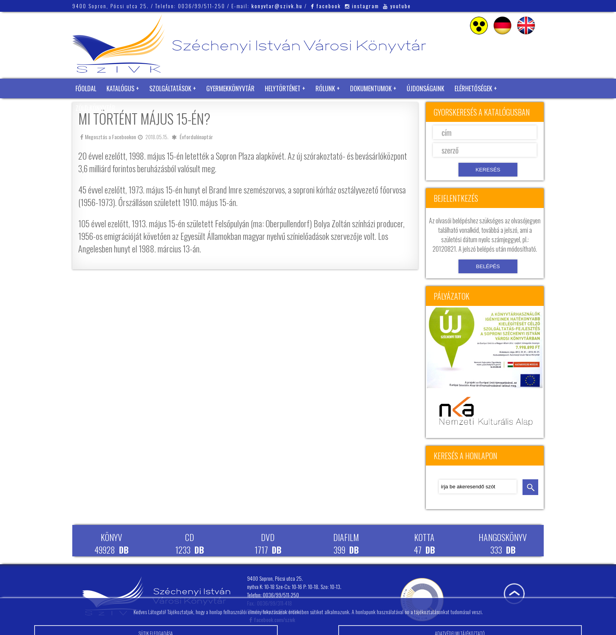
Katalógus (120, 88)
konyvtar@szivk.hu (276, 6)
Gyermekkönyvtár (230, 88)
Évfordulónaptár (196, 137)
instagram (362, 6)
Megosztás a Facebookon (108, 137)
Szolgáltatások (170, 88)
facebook (326, 6)
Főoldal (85, 88)
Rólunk (325, 88)
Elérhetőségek (473, 88)
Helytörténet (283, 88)
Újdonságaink (425, 88)
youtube (397, 6)
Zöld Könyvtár (95, 108)
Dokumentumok (371, 88)
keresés (530, 487)
